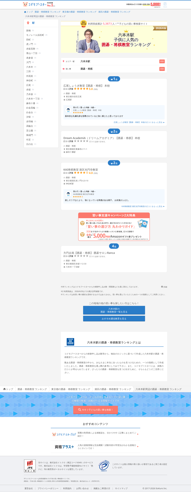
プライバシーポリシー (48, 488)
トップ (28, 11)
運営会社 (28, 488)
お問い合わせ (82, 488)
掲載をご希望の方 (102, 488)
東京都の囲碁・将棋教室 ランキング (79, 11)
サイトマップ (121, 488)
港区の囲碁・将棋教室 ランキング (114, 11)
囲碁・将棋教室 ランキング (47, 11)
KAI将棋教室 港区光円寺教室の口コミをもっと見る (143, 206)
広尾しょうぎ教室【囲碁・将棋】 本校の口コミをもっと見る (139, 122)
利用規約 (67, 488)
